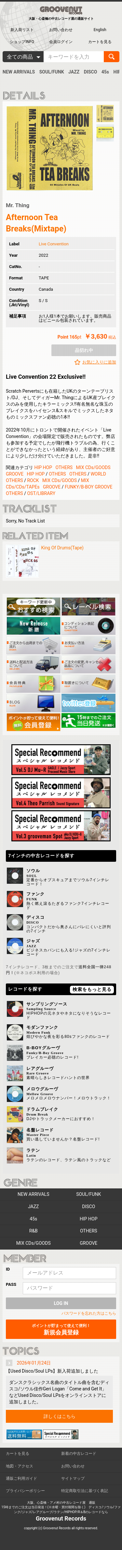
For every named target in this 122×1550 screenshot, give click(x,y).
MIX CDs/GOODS (93, 467)
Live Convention (54, 243)
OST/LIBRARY (41, 493)
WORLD (98, 474)
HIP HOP (43, 467)
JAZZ (73, 71)
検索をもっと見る (92, 989)
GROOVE (14, 474)
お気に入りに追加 (99, 362)
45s (105, 71)
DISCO (90, 71)
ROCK (33, 480)
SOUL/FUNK (51, 71)
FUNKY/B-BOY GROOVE (88, 486)
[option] (49, 148)
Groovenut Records (61, 1518)
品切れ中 (84, 350)
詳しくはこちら (59, 1416)
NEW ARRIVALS (19, 71)
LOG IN (61, 1303)
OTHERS (64, 467)
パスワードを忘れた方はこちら (88, 1313)
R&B (33, 1230)
